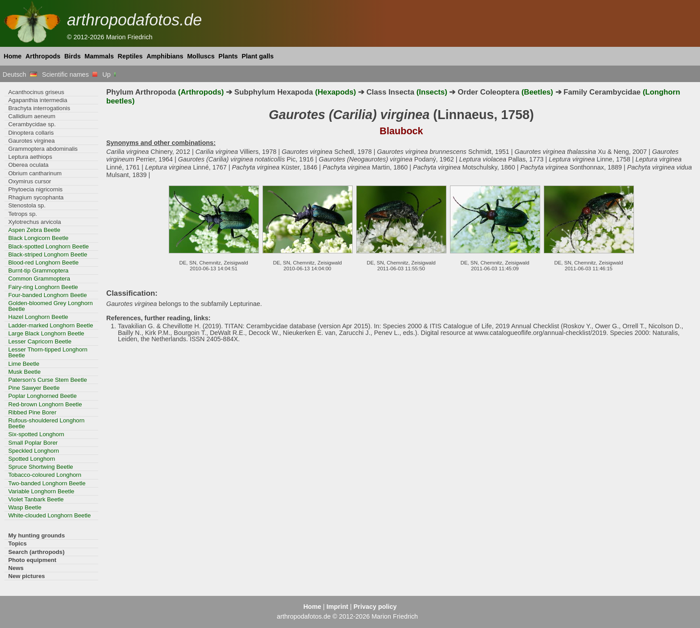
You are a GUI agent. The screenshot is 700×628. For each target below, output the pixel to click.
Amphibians (164, 56)
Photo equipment (32, 560)
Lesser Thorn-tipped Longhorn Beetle (47, 352)
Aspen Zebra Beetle (34, 230)
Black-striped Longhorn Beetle (47, 254)
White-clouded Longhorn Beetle (49, 515)
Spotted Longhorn (31, 458)
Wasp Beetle (24, 507)
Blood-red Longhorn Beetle (43, 262)
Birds (72, 56)
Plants (228, 56)
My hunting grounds (36, 535)
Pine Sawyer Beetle (33, 387)
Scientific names (69, 74)
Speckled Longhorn (33, 450)
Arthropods (42, 56)
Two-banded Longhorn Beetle (46, 483)
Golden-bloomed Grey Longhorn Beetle (50, 306)
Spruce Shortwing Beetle (40, 466)
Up (109, 74)
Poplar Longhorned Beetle (42, 395)
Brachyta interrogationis (39, 108)
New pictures (26, 576)
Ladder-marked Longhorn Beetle (50, 325)
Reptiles (130, 56)
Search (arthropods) (36, 552)
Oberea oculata (28, 164)
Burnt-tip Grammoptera (38, 270)
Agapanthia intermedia (37, 100)
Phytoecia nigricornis (35, 189)
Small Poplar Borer (33, 442)
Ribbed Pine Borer (32, 412)
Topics (17, 543)
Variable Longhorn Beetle (41, 491)
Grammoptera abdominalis (43, 148)
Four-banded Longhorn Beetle (47, 295)
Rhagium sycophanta (35, 197)
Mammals (99, 56)
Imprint (337, 606)
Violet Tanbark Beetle (35, 499)
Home (12, 56)
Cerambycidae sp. (31, 124)
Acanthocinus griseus (36, 92)
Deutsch (20, 74)
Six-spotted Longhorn (36, 434)
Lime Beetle (23, 363)
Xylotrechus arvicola (34, 222)
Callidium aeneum (31, 116)
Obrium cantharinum (35, 173)
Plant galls (258, 56)
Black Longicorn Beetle (38, 238)
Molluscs (201, 56)
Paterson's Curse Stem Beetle (47, 379)
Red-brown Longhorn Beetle (45, 404)
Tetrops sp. (22, 214)
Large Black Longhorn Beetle (46, 333)
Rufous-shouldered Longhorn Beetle (46, 423)
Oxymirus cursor (29, 181)
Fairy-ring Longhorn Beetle (43, 287)
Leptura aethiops (30, 156)
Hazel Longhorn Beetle (38, 317)
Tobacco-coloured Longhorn (44, 474)
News (16, 568)
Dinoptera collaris (31, 132)
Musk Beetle (24, 371)
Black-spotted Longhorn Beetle (48, 246)
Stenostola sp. (27, 205)
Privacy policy (375, 606)
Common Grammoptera (39, 278)
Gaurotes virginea (31, 140)
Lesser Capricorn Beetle (39, 341)
